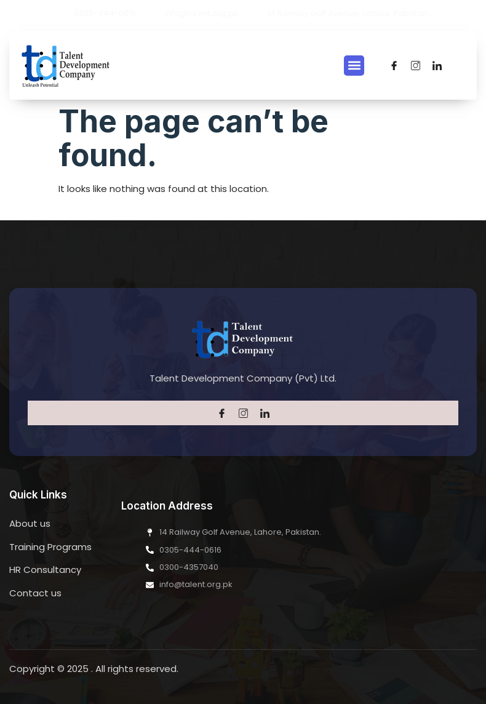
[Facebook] (394, 65)
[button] (354, 65)
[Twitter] (415, 65)
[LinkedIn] (437, 65)
